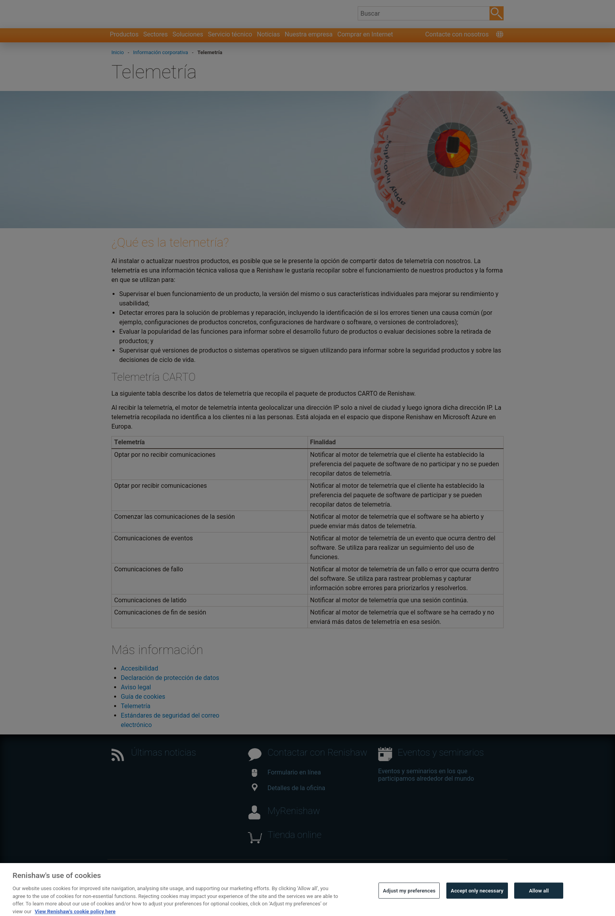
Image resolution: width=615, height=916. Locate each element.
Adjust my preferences (409, 905)
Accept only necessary (477, 905)
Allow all (539, 905)
